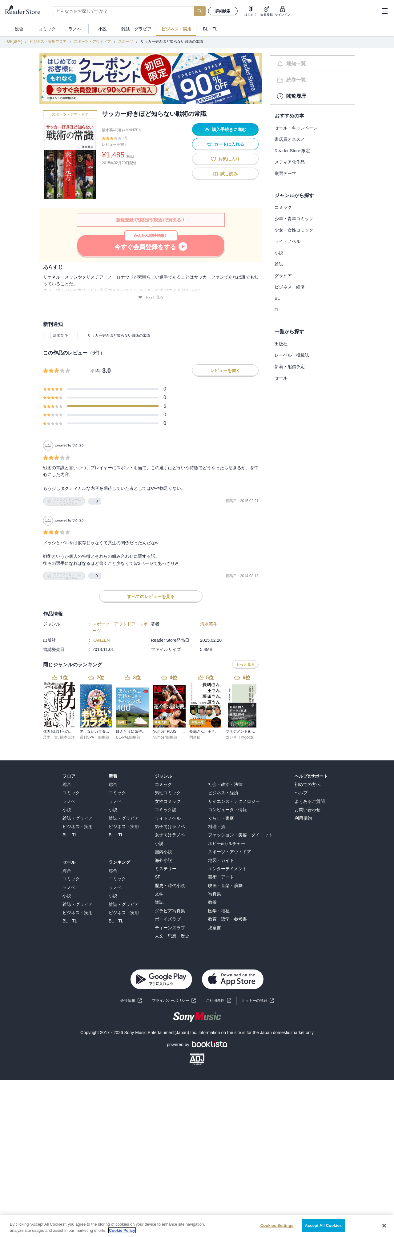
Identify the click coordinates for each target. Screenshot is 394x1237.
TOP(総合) (13, 41)
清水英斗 (60, 335)
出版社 (281, 343)
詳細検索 (222, 11)
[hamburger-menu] (384, 11)
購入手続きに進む (225, 129)
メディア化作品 (290, 162)
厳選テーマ (285, 173)
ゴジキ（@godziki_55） (246, 737)
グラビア (283, 275)
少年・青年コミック (294, 218)
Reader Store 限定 (292, 150)
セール (281, 377)
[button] (257, 1001)
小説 (279, 252)
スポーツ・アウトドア (92, 41)
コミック (283, 207)
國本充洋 (67, 737)
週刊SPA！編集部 (94, 737)
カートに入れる (225, 144)
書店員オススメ (290, 139)
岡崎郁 (194, 737)
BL (277, 298)
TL (277, 309)
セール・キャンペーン (296, 127)
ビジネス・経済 (290, 286)
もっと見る (150, 297)
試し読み (225, 173)
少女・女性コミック (294, 230)
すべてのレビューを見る (151, 596)
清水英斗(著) (112, 130)
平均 (95, 371)
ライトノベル (287, 241)
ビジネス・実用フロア (48, 41)
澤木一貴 (50, 737)
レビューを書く (115, 144)
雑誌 (279, 264)
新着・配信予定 (290, 366)
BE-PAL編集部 (128, 737)
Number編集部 (165, 737)
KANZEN (133, 130)
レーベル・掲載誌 (292, 355)
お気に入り (225, 159)
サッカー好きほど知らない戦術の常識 (118, 335)
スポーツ (125, 41)
